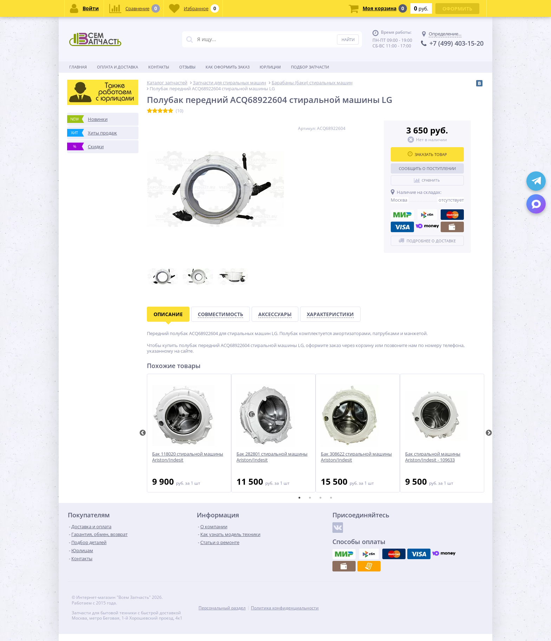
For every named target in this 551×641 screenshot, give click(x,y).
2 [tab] (309, 497)
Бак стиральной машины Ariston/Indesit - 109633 (432, 457)
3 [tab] (320, 497)
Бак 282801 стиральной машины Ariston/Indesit (271, 457)
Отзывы (187, 67)
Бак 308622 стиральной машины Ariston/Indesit (356, 457)
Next (488, 433)
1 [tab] (299, 497)
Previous (142, 433)
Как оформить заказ (227, 67)
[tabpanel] (189, 433)
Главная (78, 67)
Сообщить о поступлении (427, 168)
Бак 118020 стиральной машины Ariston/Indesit (187, 457)
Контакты (158, 67)
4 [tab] (331, 497)
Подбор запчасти (310, 67)
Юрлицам (270, 67)
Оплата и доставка (117, 67)
